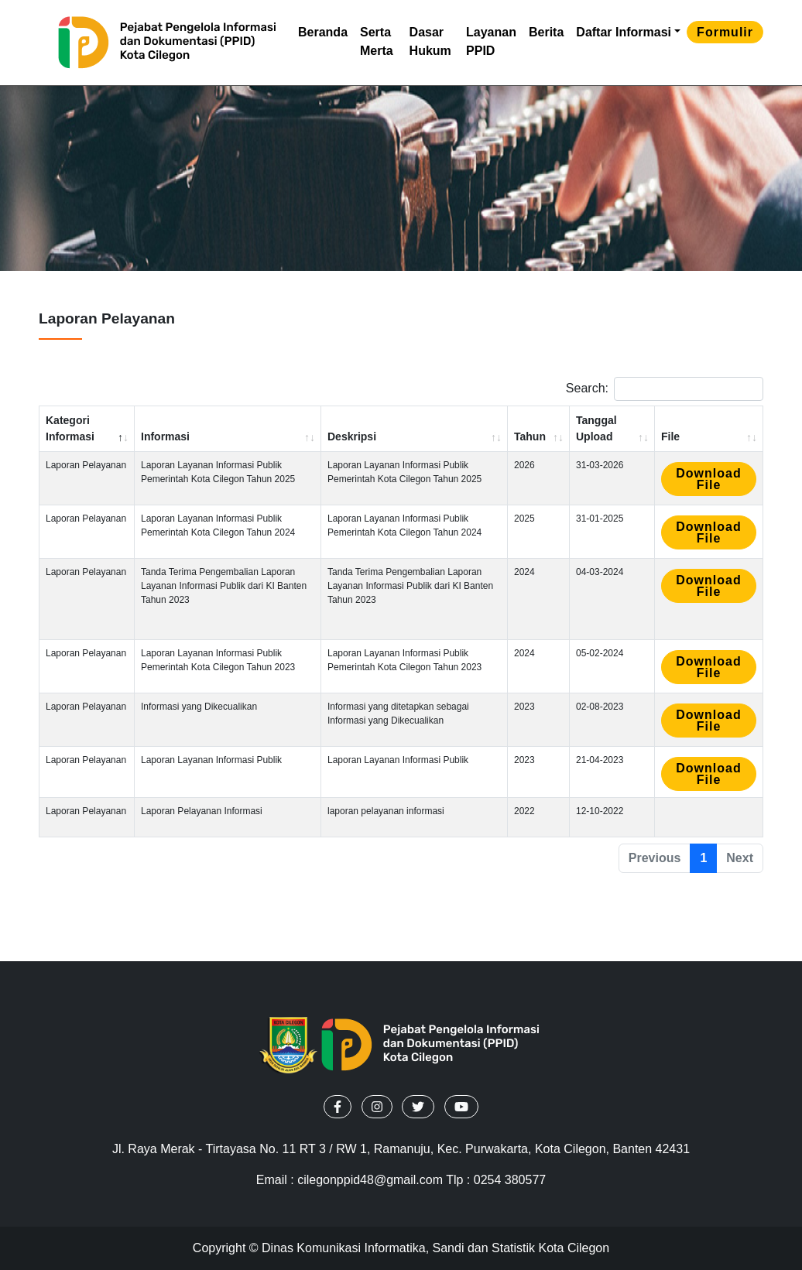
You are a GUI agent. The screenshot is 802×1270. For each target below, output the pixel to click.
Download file (708, 479)
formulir (725, 32)
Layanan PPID (491, 41)
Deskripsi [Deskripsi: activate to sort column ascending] (351, 436)
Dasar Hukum (430, 41)
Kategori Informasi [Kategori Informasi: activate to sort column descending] (70, 428)
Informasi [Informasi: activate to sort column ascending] (165, 436)
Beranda (323, 32)
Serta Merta (376, 41)
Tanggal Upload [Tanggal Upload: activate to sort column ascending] (596, 428)
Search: (664, 389)
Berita (546, 32)
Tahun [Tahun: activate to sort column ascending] (530, 436)
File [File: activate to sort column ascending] (670, 436)
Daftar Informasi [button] (623, 32)
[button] (337, 1106)
